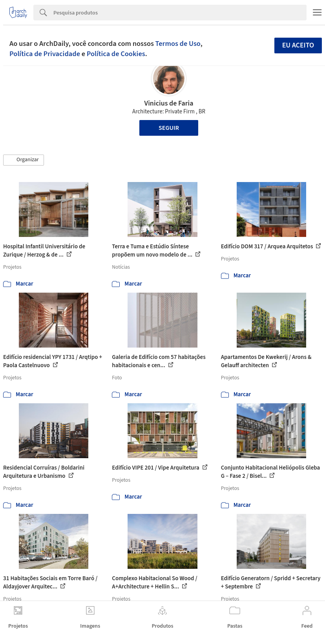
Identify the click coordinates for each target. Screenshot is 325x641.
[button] (23, 160)
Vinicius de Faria (169, 103)
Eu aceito (298, 45)
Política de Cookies (116, 54)
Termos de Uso (178, 43)
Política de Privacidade (44, 54)
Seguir (169, 128)
